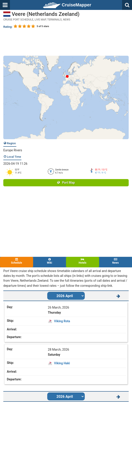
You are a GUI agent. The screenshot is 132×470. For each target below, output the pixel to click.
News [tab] (115, 261)
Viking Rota (62, 321)
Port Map (66, 182)
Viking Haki (62, 363)
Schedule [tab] (16, 261)
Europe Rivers (12, 150)
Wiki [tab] (49, 261)
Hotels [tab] (82, 261)
